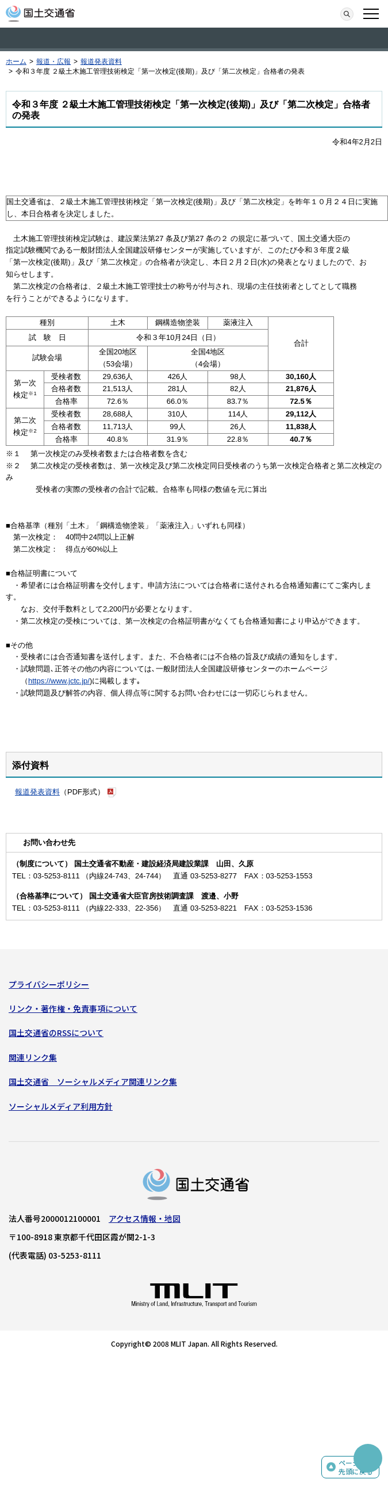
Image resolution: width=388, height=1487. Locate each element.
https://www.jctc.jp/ (59, 680)
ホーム (16, 62)
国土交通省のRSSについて (56, 1032)
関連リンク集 (33, 1057)
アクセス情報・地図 (144, 1218)
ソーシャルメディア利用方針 (61, 1106)
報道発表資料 (101, 62)
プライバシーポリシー (49, 984)
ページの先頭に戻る (356, 1467)
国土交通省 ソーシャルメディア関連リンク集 (93, 1081)
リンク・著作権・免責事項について (73, 1008)
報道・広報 (53, 62)
